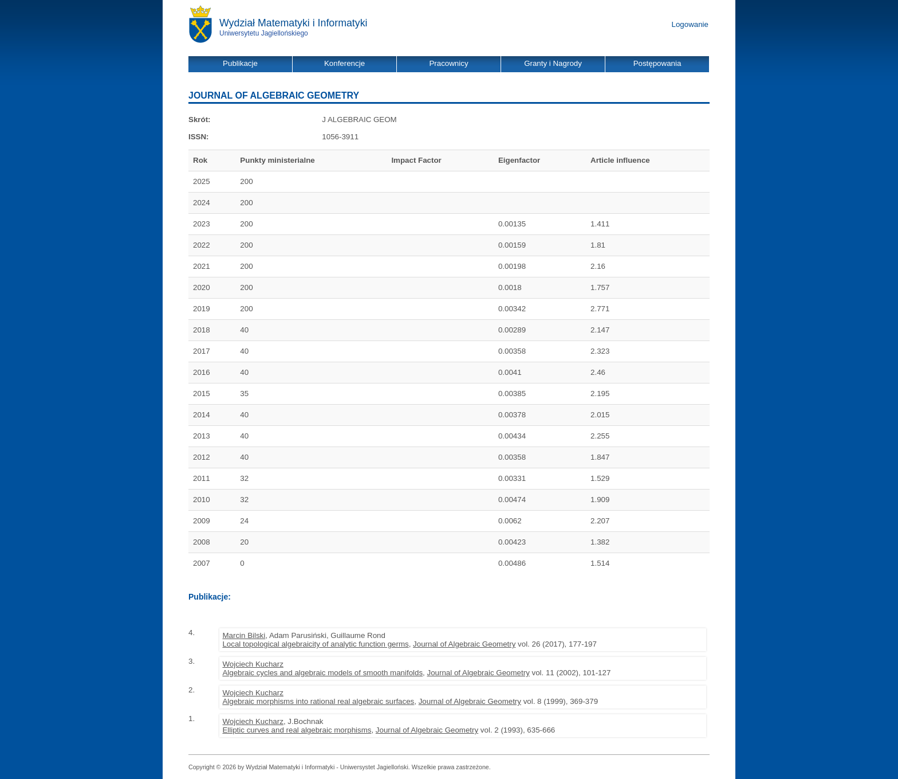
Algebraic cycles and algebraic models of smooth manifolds (322, 672)
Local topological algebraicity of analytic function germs (315, 644)
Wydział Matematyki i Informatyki (293, 23)
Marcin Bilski (243, 635)
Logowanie (690, 24)
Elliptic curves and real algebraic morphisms (296, 730)
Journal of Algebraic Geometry (464, 644)
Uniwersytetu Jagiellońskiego (263, 33)
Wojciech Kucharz (252, 664)
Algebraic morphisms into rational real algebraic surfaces (318, 701)
